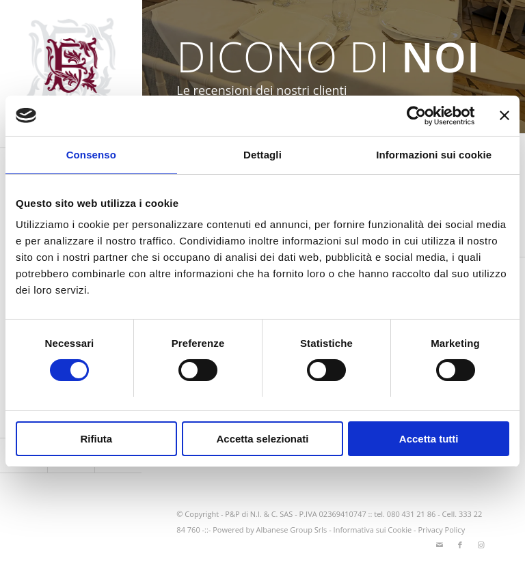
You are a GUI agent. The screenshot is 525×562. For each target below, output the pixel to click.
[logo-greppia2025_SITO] (71, 73)
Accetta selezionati (262, 439)
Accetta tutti (429, 439)
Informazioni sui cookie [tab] (434, 154)
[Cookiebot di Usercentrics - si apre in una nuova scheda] (414, 115)
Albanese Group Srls (291, 529)
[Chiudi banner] (504, 115)
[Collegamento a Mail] (439, 545)
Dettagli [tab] (262, 154)
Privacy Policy (441, 529)
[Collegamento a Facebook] (460, 545)
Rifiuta (96, 439)
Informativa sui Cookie (373, 529)
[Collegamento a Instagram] (480, 545)
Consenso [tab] (91, 154)
